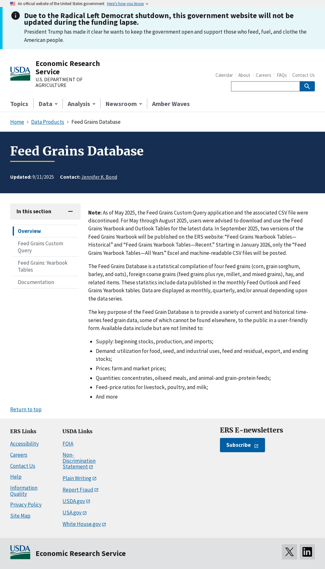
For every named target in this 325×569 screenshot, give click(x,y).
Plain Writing (77, 478)
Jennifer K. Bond (99, 177)
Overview (29, 231)
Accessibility (24, 443)
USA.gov (72, 512)
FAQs (282, 75)
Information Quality (23, 490)
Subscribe (238, 444)
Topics (19, 104)
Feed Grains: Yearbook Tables (43, 266)
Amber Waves (171, 104)
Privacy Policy (26, 504)
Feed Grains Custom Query (40, 247)
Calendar (224, 75)
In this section (34, 211)
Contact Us (303, 75)
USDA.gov (74, 501)
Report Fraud (78, 489)
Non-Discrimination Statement (79, 460)
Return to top (26, 409)
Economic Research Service (68, 67)
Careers (263, 75)
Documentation (36, 282)
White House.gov (82, 523)
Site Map (20, 515)
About (244, 75)
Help (16, 476)
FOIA (68, 443)
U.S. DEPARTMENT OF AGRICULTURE (59, 82)
